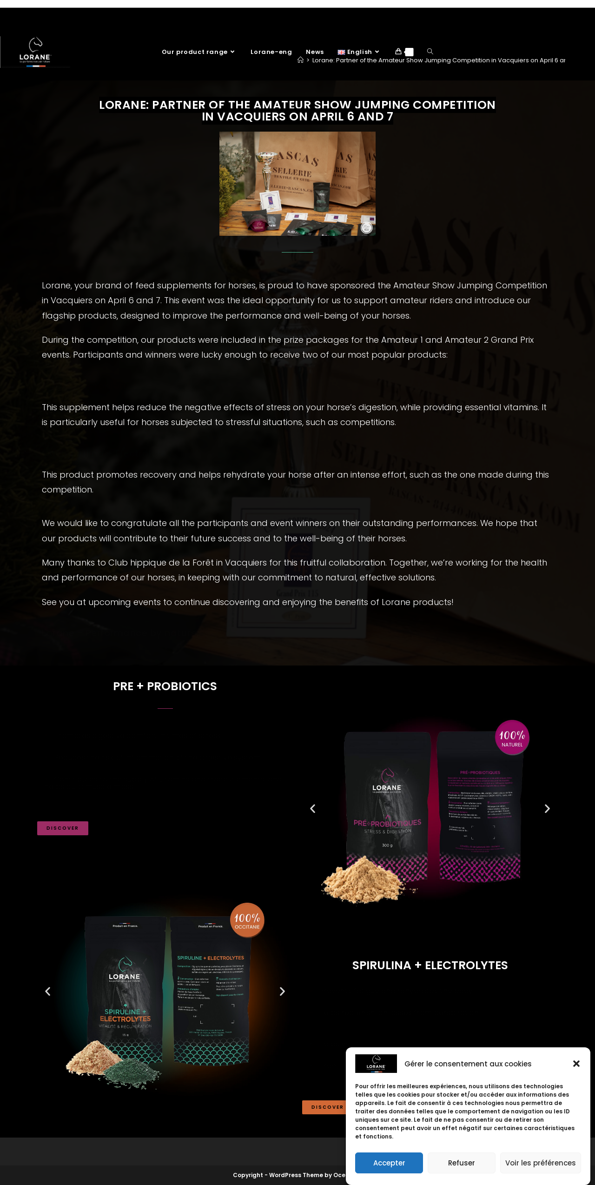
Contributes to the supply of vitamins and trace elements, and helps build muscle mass (163, 783)
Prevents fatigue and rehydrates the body (396, 990)
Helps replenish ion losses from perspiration (399, 1012)
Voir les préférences (540, 1163)
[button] (576, 1063)
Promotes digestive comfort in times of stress (137, 735)
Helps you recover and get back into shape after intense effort (434, 1044)
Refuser (461, 1163)
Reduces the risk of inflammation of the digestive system (157, 757)
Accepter (389, 1163)
